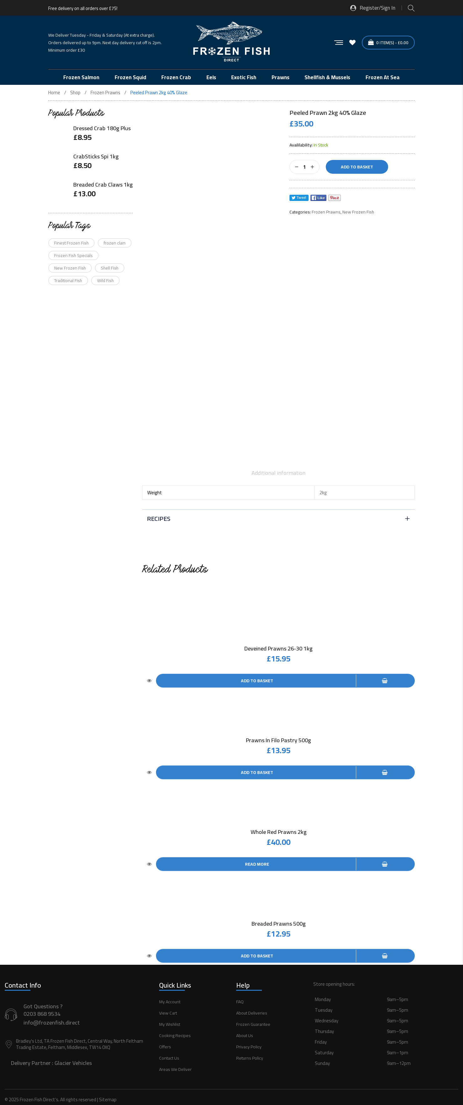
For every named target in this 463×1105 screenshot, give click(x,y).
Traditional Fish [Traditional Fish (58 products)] (68, 280)
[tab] (278, 473)
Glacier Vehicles (73, 1050)
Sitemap (108, 1087)
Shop (75, 92)
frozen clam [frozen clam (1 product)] (115, 243)
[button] (385, 1026)
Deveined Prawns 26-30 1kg (278, 648)
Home (54, 92)
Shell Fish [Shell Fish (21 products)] (109, 268)
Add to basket (357, 167)
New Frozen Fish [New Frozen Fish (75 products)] (70, 268)
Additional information (278, 473)
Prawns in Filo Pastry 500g (278, 737)
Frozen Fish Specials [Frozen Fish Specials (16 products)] (73, 255)
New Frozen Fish (358, 212)
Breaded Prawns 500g (279, 914)
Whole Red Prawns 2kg (279, 825)
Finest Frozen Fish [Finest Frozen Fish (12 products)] (71, 243)
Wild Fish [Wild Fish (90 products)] (105, 280)
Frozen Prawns (105, 92)
